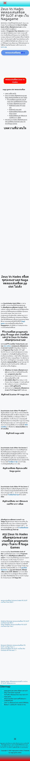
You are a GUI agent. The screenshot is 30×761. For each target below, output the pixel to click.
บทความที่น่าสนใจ (10, 93)
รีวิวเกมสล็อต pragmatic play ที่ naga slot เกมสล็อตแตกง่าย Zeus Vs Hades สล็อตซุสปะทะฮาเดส (17, 101)
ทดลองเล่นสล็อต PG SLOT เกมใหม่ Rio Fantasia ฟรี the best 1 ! (13, 649)
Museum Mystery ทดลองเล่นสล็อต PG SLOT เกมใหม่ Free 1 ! (13, 646)
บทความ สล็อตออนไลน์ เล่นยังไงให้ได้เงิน (16, 702)
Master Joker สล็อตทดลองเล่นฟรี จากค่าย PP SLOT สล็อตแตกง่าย (14, 682)
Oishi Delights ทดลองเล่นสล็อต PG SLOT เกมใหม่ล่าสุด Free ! (14, 625)
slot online (7, 346)
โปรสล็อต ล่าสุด (12, 462)
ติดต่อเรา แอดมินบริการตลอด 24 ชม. (15, 704)
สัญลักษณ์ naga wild (15, 109)
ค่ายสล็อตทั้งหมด (23, 528)
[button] (5, 3)
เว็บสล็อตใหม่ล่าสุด (13, 495)
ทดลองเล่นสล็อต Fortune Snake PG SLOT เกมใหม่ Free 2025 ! (14, 601)
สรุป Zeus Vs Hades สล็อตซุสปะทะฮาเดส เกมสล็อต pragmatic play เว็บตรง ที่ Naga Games (16, 122)
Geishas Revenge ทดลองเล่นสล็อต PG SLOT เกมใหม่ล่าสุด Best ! (15, 622)
